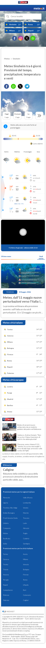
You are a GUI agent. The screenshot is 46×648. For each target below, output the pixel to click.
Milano (25, 559)
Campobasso (8, 590)
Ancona (6, 575)
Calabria (26, 538)
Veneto (25, 508)
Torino (5, 554)
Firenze (26, 575)
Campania (6, 528)
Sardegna (26, 544)
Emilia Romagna (9, 513)
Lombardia (27, 503)
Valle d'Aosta (27, 498)
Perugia (6, 580)
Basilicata (6, 538)
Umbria (5, 523)
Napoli (5, 585)
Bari (24, 590)
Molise (5, 533)
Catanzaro (27, 595)
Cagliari (26, 600)
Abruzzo (26, 528)
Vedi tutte (41, 257)
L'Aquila (25, 585)
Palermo (6, 600)
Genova (6, 559)
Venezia (26, 564)
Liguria (5, 503)
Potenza (6, 595)
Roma (25, 580)
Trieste (5, 569)
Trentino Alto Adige (10, 508)
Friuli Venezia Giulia (10, 518)
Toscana (26, 518)
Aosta (25, 554)
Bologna (26, 569)
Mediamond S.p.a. (21, 634)
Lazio (25, 523)
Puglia (25, 533)
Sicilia (5, 544)
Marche (26, 513)
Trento (5, 564)
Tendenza (10, 292)
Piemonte (6, 498)
